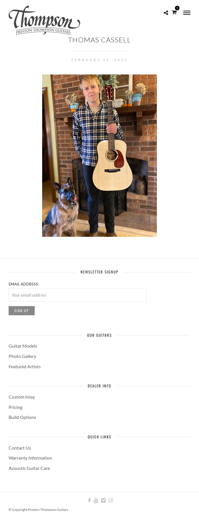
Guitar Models (23, 345)
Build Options (22, 417)
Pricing (15, 407)
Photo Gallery (22, 356)
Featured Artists (25, 366)
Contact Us (20, 447)
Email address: (24, 284)
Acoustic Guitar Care (29, 468)
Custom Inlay (22, 396)
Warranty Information (30, 457)
